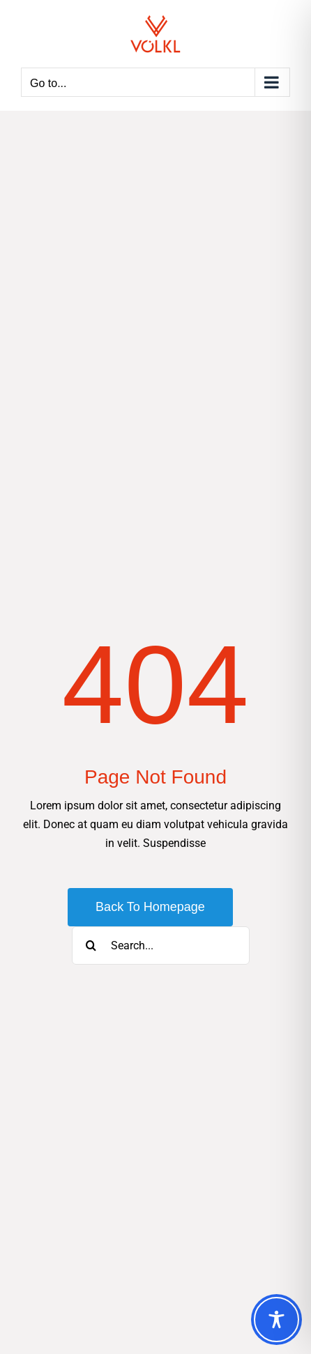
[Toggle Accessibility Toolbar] (276, 1319)
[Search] (91, 945)
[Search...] (161, 945)
